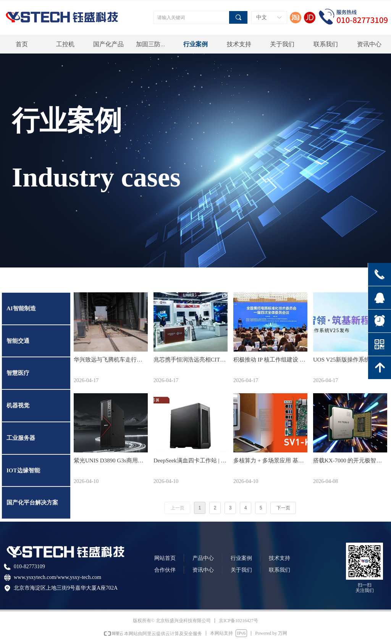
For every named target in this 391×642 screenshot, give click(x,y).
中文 (261, 17)
